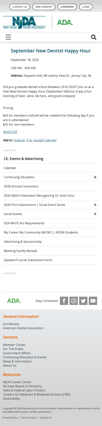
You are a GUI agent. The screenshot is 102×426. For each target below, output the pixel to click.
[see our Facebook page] (64, 301)
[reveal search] (93, 37)
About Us (9, 365)
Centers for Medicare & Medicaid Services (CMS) (36, 394)
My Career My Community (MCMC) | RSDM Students (41, 232)
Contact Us (20, 6)
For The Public (13, 349)
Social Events (13, 214)
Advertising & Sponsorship (23, 242)
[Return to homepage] (51, 22)
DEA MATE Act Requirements (24, 223)
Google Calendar (45, 140)
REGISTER (10, 132)
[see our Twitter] (83, 301)
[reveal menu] (8, 37)
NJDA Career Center (17, 382)
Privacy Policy (9, 417)
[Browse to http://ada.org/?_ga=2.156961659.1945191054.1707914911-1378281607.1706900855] (14, 300)
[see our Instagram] (74, 301)
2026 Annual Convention (21, 186)
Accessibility (11, 398)
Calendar (10, 168)
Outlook (19, 140)
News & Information (17, 361)
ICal (29, 140)
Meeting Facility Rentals (20, 251)
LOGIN (85, 6)
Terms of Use (28, 417)
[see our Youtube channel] (93, 301)
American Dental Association (23, 328)
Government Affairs (17, 353)
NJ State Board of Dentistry (22, 386)
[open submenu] (95, 177)
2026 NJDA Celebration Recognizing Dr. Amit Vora (39, 195)
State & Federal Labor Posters (24, 390)
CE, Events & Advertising (23, 158)
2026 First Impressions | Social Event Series (34, 205)
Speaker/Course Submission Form (28, 260)
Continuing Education (19, 177)
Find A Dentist (44, 6)
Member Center (14, 345)
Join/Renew (67, 6)
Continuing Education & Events (25, 357)
